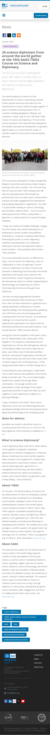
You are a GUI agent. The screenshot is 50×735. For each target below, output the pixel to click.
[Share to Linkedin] (14, 35)
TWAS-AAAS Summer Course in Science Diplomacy (20, 618)
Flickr (14, 701)
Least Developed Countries (15, 629)
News (36, 659)
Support (38, 663)
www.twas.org (39, 538)
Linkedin (10, 701)
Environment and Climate (14, 634)
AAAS (6, 624)
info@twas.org (13, 693)
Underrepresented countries (16, 639)
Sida (15, 624)
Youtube (23, 701)
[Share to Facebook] (4, 35)
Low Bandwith (40, 15)
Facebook (6, 701)
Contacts (38, 655)
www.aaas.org (8, 596)
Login (44, 6)
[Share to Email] (19, 35)
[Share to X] (9, 35)
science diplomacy (11, 612)
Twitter (18, 701)
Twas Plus (38, 667)
